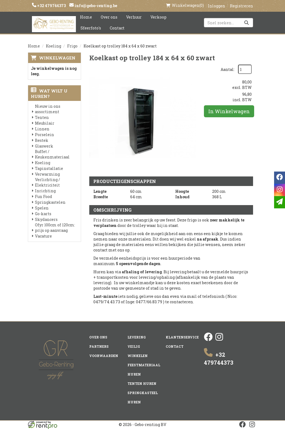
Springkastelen (50, 202)
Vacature (43, 236)
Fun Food (43, 196)
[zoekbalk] (228, 22)
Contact (117, 28)
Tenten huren (141, 383)
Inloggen (216, 5)
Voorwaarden (103, 355)
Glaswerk (44, 146)
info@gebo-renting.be (95, 5)
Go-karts (43, 213)
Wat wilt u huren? (49, 93)
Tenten (42, 117)
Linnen (42, 128)
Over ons (109, 17)
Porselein (44, 134)
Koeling (53, 46)
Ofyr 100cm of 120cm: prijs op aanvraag (55, 227)
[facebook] (208, 339)
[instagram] (219, 339)
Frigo (72, 46)
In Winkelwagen (229, 111)
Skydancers (46, 219)
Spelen (42, 208)
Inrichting (45, 190)
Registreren (241, 5)
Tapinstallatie (49, 168)
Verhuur (134, 17)
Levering (136, 337)
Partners (99, 346)
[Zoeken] (246, 22)
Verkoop (158, 17)
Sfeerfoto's (91, 28)
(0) (185, 5)
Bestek (41, 140)
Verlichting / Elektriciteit (47, 182)
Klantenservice (182, 337)
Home (86, 17)
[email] (279, 202)
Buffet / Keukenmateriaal (52, 154)
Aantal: (227, 69)
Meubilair (44, 123)
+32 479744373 (51, 5)
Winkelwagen (57, 58)
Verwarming (47, 174)
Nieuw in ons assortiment (47, 109)
